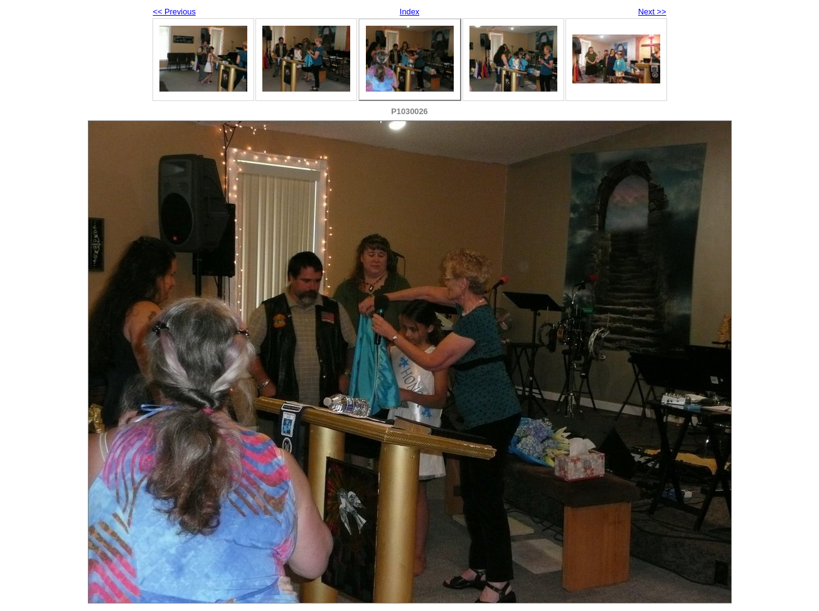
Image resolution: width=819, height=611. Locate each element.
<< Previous (174, 11)
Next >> (652, 11)
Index (409, 11)
